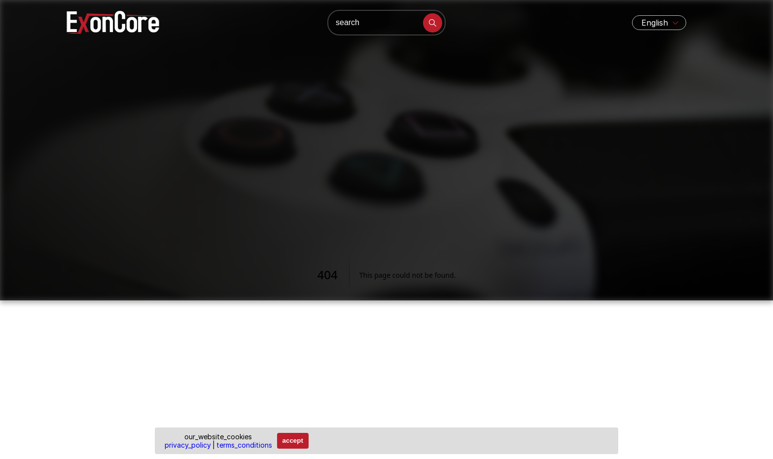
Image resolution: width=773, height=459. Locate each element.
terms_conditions (244, 445)
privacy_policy (188, 445)
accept (292, 440)
